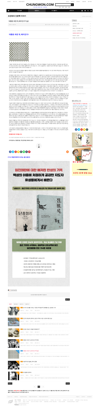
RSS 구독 (15, 1)
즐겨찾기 (9, 1)
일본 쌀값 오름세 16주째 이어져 (78, 110)
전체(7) (10, 304)
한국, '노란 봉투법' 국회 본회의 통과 (79, 108)
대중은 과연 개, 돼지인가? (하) (29, 340)
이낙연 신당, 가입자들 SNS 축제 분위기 (80, 121)
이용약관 (16, 396)
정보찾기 (78, 1)
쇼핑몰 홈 (84, 1)
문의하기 (83, 396)
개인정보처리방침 (23, 396)
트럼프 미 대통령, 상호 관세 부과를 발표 (80, 116)
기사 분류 (19, 10)
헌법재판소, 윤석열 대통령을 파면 (79, 114)
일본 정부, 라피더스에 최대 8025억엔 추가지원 (81, 119)
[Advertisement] (81, 62)
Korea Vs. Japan (76, 35)
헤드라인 (16, 304)
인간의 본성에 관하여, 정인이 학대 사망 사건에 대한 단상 (36, 318)
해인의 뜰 (74, 26)
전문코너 (37, 10)
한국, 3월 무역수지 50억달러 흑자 (79, 117)
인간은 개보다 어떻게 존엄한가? (29, 329)
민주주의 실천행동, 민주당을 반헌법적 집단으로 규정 (83, 124)
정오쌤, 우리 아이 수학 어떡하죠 (79, 37)
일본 (66, 7)
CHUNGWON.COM (40, 4)
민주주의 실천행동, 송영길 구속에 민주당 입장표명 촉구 (83, 125)
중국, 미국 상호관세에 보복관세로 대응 (80, 113)
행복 (63, 7)
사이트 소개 (10, 396)
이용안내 (77, 396)
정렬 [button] (67, 383)
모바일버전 (89, 396)
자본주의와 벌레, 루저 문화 (28, 361)
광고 (60, 7)
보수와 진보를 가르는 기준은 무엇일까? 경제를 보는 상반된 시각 (38, 307)
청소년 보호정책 (62, 401)
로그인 (67, 1)
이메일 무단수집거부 (33, 396)
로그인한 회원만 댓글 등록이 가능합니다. (39, 294)
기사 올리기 (54, 10)
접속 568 (90, 1)
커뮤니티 (71, 10)
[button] (67, 299)
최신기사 (21, 304)
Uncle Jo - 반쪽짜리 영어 (78, 30)
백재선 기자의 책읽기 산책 (78, 28)
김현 (69, 7)
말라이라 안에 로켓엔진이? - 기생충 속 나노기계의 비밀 (83, 106)
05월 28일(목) (21, 1)
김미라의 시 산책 (76, 23)
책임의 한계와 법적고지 (43, 396)
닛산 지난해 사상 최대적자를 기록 (79, 111)
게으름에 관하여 (25, 372)
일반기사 (27, 304)
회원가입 (72, 1)
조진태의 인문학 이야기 (17, 16)
